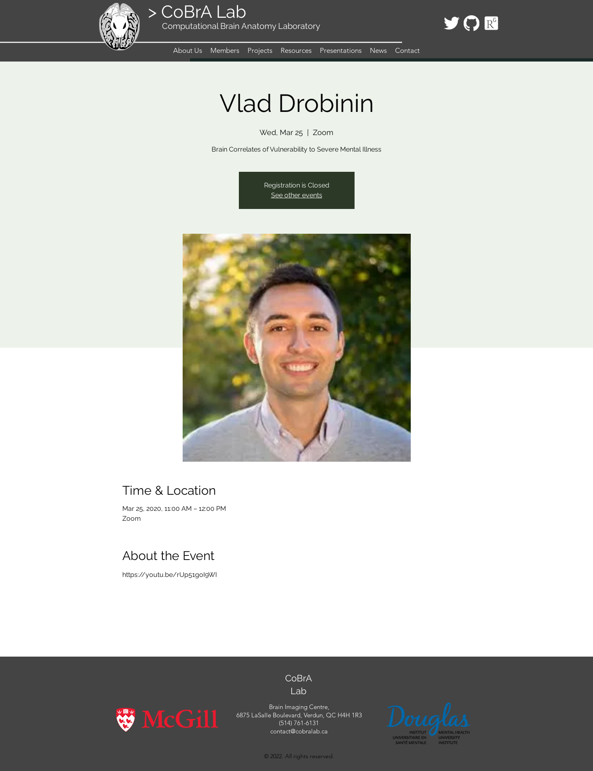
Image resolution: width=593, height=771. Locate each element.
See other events (296, 195)
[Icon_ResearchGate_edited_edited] (491, 23)
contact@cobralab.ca (299, 731)
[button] (224, 50)
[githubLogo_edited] (471, 23)
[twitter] (452, 23)
